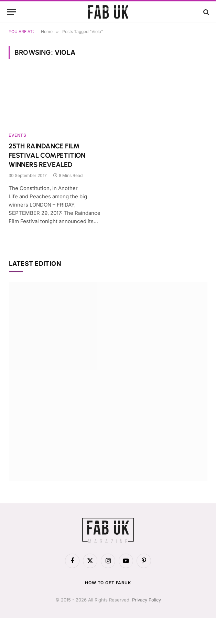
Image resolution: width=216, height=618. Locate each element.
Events (17, 135)
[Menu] (11, 12)
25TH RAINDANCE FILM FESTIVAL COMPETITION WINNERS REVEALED (47, 155)
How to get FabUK (108, 582)
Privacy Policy (146, 600)
